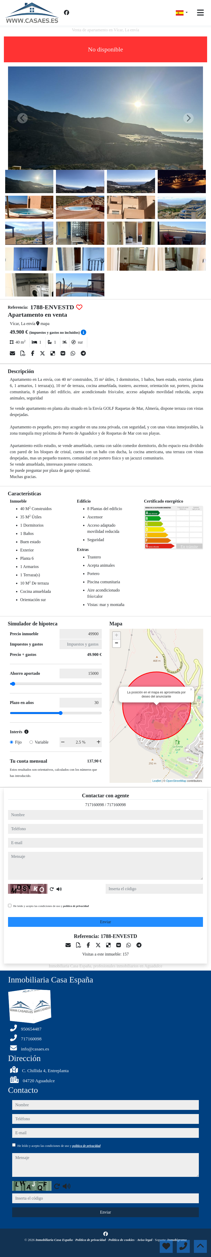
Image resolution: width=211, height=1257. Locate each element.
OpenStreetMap (176, 780)
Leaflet (156, 780)
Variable (41, 742)
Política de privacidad (91, 1240)
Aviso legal (145, 1240)
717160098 (94, 804)
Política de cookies (121, 1240)
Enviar (105, 922)
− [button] (116, 643)
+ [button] (116, 636)
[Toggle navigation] (200, 13)
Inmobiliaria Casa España (54, 1240)
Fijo (18, 742)
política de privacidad (76, 905)
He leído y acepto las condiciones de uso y (51, 905)
